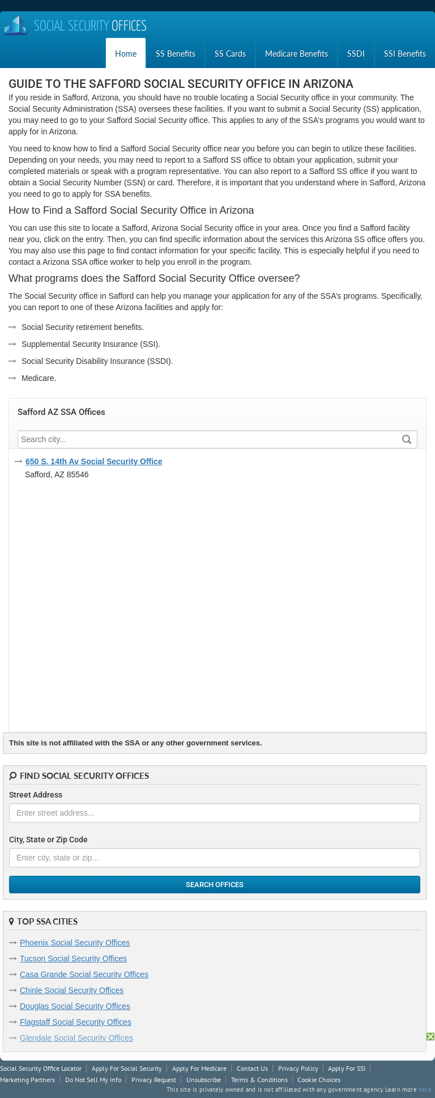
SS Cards (230, 53)
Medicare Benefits (296, 53)
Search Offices (215, 884)
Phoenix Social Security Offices (75, 942)
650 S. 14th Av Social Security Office (94, 461)
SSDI (356, 53)
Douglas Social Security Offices (75, 1006)
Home (126, 53)
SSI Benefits (405, 53)
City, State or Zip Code (48, 839)
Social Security (75, 27)
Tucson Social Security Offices (73, 958)
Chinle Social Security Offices (71, 990)
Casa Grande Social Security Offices (84, 974)
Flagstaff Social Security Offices (75, 1022)
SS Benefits (175, 53)
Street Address (35, 794)
